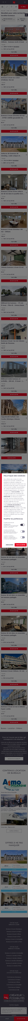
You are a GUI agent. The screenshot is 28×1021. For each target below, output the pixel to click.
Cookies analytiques (11, 531)
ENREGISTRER (9, 544)
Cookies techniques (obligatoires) (11, 525)
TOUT (20, 544)
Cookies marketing (11, 537)
